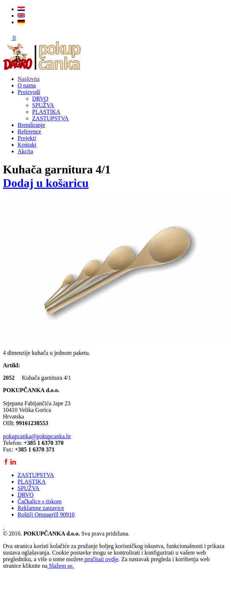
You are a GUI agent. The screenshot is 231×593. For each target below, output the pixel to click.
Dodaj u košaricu (46, 182)
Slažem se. (60, 566)
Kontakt (27, 145)
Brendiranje (31, 125)
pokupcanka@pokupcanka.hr (37, 436)
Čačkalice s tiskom (40, 501)
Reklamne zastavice (41, 508)
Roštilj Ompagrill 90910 (46, 514)
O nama (27, 85)
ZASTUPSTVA (50, 118)
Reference (29, 131)
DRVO (40, 98)
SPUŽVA (43, 105)
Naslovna (28, 79)
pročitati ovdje (100, 559)
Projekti (27, 138)
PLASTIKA (46, 112)
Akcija (25, 151)
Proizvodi (29, 92)
